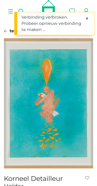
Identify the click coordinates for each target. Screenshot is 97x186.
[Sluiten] (87, 18)
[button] (88, 178)
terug (12, 30)
